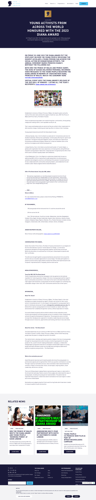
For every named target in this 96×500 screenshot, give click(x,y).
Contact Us (50, 477)
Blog (49, 475)
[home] (14, 3)
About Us (37, 470)
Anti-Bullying (64, 473)
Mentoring (63, 475)
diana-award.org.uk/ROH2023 (52, 234)
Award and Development (67, 470)
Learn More (15, 451)
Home (46, 3)
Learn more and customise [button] (24, 496)
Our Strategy (38, 473)
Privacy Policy (78, 474)
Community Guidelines (80, 477)
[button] (52, 4)
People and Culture (39, 477)
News (77, 3)
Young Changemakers (66, 477)
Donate (83, 3)
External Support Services (81, 481)
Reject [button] (68, 496)
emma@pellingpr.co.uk (31, 198)
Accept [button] (76, 496)
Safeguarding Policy (80, 479)
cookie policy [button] (18, 491)
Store (49, 473)
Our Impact (37, 475)
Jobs (49, 470)
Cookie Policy (78, 472)
